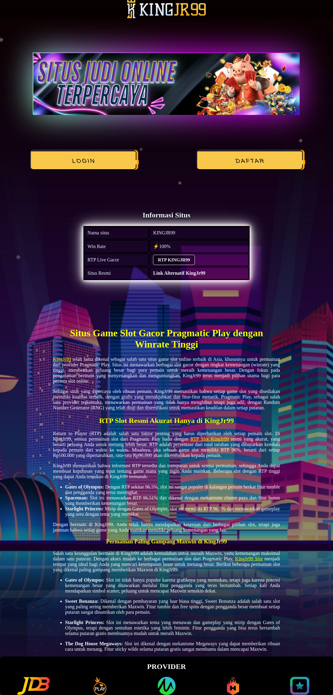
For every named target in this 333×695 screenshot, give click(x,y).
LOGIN (83, 161)
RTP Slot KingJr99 (209, 439)
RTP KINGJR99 (174, 259)
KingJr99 (62, 359)
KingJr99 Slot (249, 558)
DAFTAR (250, 161)
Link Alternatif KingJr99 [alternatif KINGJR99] (179, 273)
